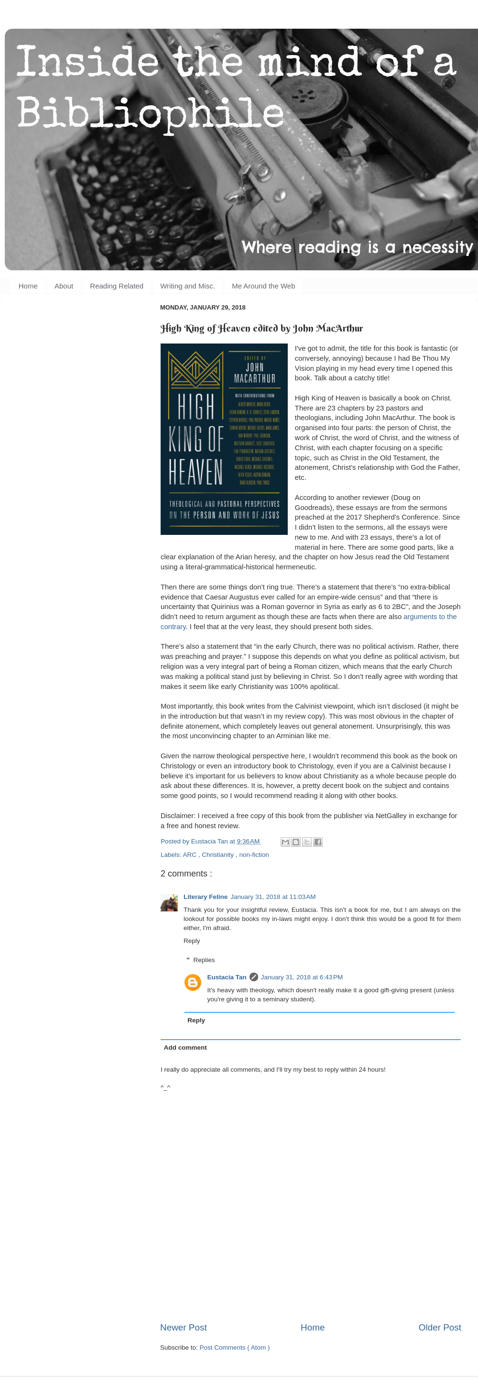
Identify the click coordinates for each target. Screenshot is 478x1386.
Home (28, 286)
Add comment (185, 1047)
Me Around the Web (263, 286)
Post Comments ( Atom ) (235, 1347)
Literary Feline (206, 896)
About (63, 286)
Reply (192, 940)
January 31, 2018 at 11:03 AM (272, 896)
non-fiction (254, 854)
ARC (190, 854)
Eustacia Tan (227, 977)
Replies (204, 960)
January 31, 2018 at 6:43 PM (302, 977)
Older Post (440, 1327)
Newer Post (183, 1327)
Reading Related (116, 286)
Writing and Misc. (187, 286)
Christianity (219, 854)
